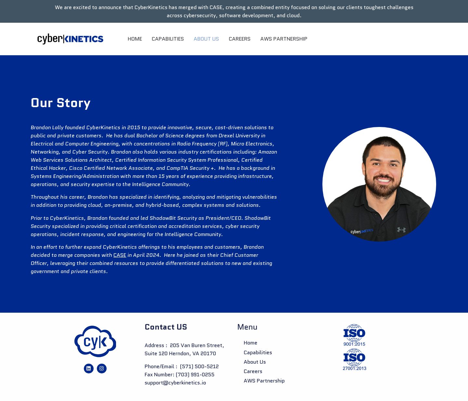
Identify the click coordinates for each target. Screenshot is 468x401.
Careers (240, 39)
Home (135, 39)
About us (206, 39)
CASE (119, 255)
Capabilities (168, 39)
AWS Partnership (283, 39)
